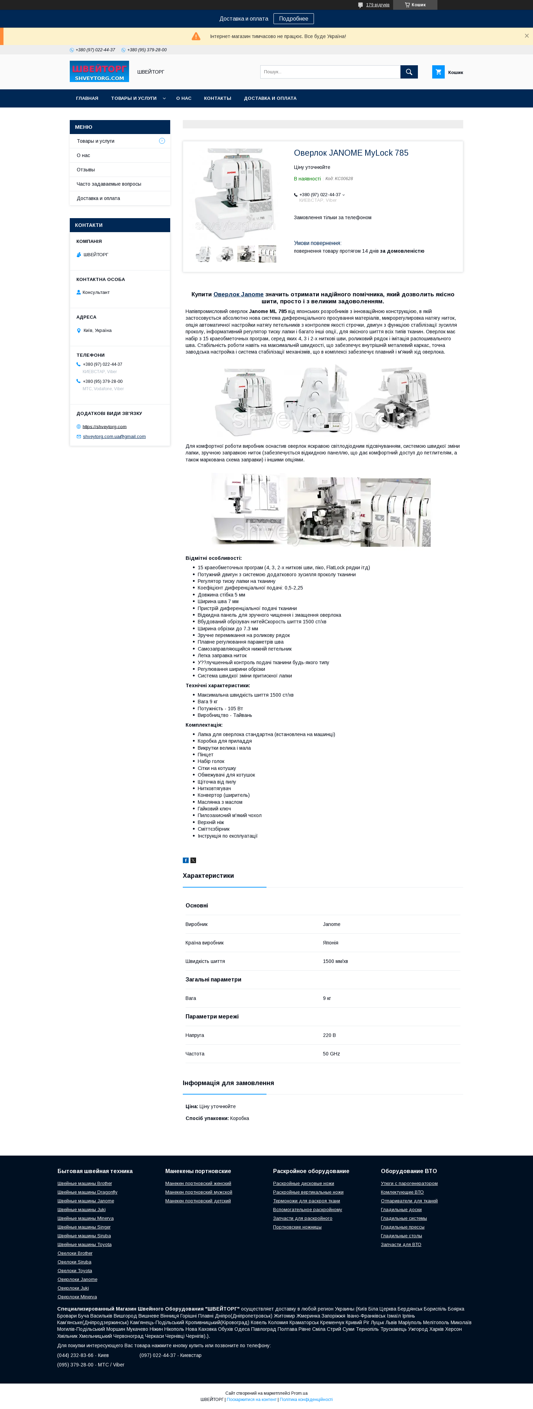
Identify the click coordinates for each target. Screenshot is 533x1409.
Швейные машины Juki (82, 1209)
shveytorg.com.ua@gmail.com (114, 436)
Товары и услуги (134, 98)
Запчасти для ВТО (401, 1244)
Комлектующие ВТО (402, 1192)
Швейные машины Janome (86, 1200)
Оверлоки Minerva (77, 1296)
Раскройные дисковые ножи (303, 1183)
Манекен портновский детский (198, 1200)
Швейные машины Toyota (85, 1244)
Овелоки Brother (75, 1253)
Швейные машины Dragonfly (88, 1192)
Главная (87, 98)
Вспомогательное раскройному (307, 1209)
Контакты (217, 98)
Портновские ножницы (297, 1227)
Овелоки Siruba (74, 1262)
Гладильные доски (401, 1209)
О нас (184, 98)
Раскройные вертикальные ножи (308, 1192)
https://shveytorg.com (105, 426)
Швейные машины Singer (84, 1227)
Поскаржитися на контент (252, 1399)
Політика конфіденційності (306, 1399)
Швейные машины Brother (85, 1183)
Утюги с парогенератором (409, 1183)
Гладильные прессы (403, 1227)
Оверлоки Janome (77, 1279)
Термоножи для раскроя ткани (306, 1200)
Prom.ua (299, 1393)
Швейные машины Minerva (86, 1218)
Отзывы (86, 169)
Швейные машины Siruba (84, 1235)
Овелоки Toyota (75, 1270)
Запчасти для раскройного (302, 1218)
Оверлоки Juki (73, 1288)
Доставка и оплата (270, 98)
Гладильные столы (401, 1235)
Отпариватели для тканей (409, 1200)
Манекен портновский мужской (198, 1192)
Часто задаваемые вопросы (109, 184)
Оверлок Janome (238, 294)
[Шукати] (409, 72)
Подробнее (293, 19)
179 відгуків (378, 4)
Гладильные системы (404, 1218)
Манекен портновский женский (198, 1183)
